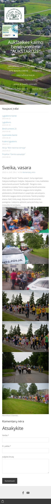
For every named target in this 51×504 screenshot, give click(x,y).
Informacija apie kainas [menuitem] (16, 89)
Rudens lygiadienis (9, 141)
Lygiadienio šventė (9, 116)
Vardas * (5, 435)
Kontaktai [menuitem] (19, 93)
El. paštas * (6, 446)
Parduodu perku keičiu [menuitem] (25, 80)
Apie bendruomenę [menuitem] (18, 71)
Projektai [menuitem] (37, 71)
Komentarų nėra (29, 172)
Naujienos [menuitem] (13, 66)
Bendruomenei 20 (9, 128)
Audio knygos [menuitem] (39, 89)
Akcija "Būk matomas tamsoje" (14, 148)
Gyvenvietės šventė (9, 135)
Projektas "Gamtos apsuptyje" (13, 154)
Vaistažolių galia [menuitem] (26, 75)
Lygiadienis (6, 122)
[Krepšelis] (2, 501)
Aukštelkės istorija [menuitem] (33, 66)
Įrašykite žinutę (8, 457)
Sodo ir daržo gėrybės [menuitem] (25, 84)
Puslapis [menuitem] (32, 93)
